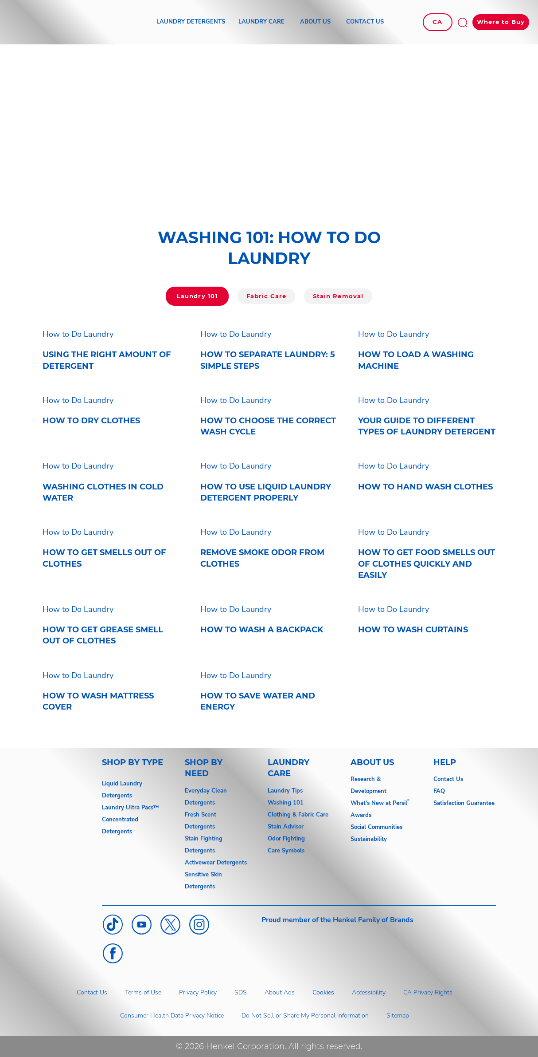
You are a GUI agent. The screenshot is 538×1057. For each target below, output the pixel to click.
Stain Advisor (286, 827)
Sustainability (369, 839)
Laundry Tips (285, 791)
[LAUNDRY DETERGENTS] (191, 22)
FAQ (439, 791)
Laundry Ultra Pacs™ (130, 808)
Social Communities (376, 827)
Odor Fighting (286, 839)
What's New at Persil (379, 803)
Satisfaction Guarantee (464, 803)
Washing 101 (286, 803)
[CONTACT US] (364, 22)
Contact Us (448, 779)
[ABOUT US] (315, 22)
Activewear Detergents (216, 863)
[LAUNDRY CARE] (261, 22)
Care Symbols (286, 851)
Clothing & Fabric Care (298, 815)
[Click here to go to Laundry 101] (197, 296)
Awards (361, 815)
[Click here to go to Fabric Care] (266, 296)
